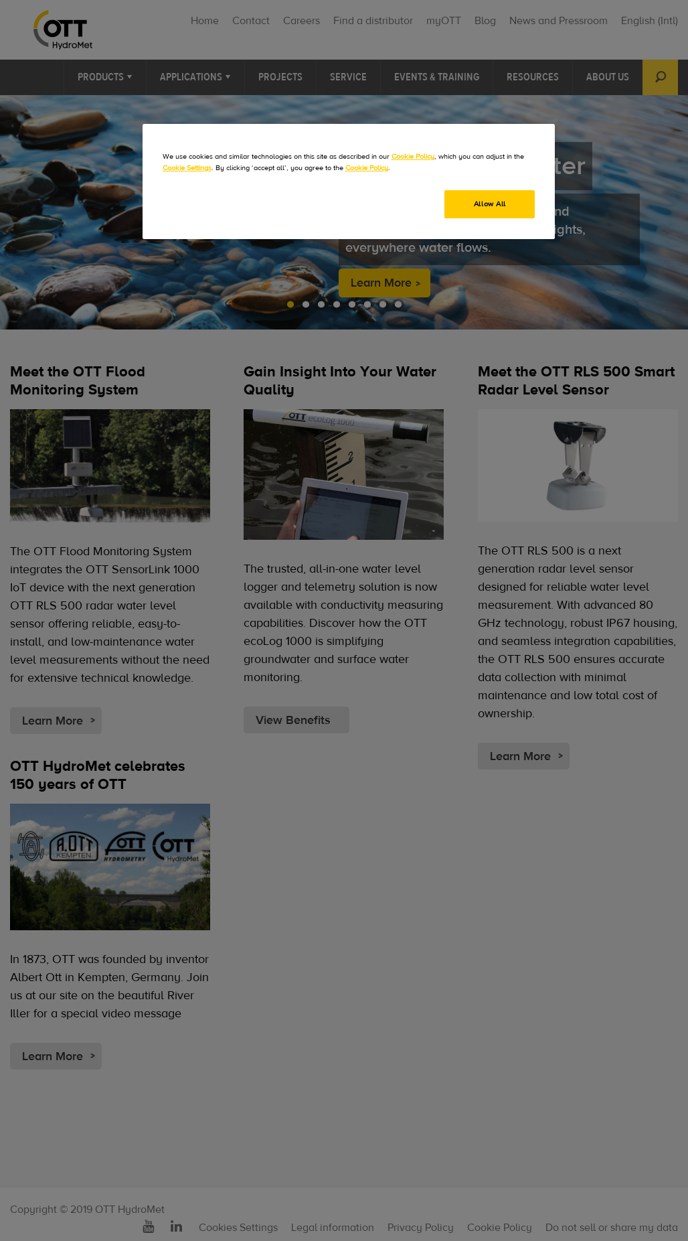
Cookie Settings (187, 168)
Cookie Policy (413, 156)
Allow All (490, 204)
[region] (349, 181)
